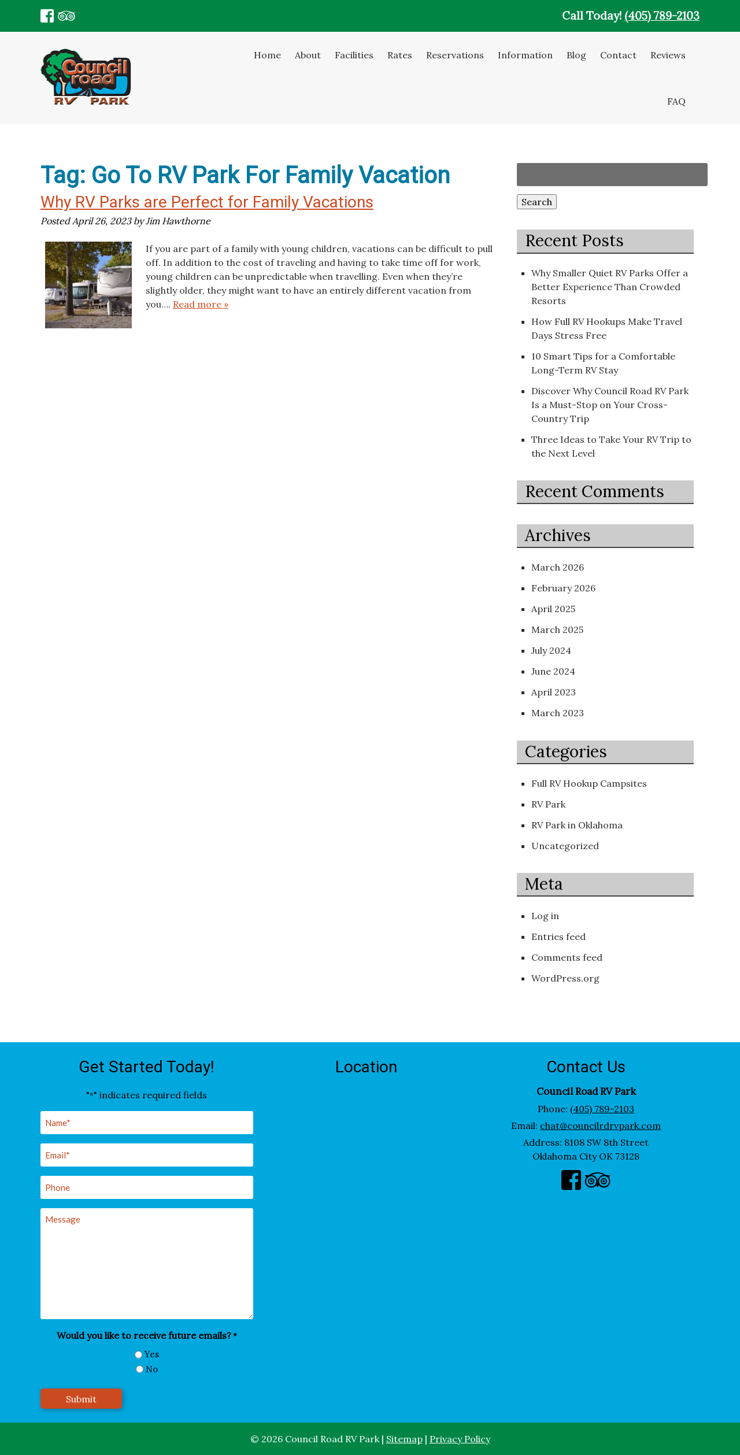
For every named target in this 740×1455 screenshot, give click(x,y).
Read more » (200, 304)
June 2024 (553, 671)
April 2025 (553, 608)
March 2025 (557, 629)
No (152, 1369)
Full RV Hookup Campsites (589, 783)
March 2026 (557, 567)
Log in (545, 915)
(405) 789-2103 (662, 16)
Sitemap (404, 1439)
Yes (152, 1354)
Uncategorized (565, 845)
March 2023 (557, 713)
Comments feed (566, 957)
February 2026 (563, 588)
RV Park (548, 804)
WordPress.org (565, 978)
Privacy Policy (460, 1439)
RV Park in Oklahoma (577, 825)
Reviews (668, 55)
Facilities (354, 55)
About (308, 55)
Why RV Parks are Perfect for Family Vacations (206, 202)
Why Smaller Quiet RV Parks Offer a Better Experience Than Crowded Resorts (609, 286)
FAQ (676, 101)
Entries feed (558, 936)
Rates (399, 55)
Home (267, 55)
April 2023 (553, 692)
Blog (576, 55)
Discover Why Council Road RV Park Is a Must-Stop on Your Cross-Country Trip (610, 404)
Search (536, 202)
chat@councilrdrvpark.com (600, 1125)
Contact (618, 55)
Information (525, 55)
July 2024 (551, 650)
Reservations (455, 55)
